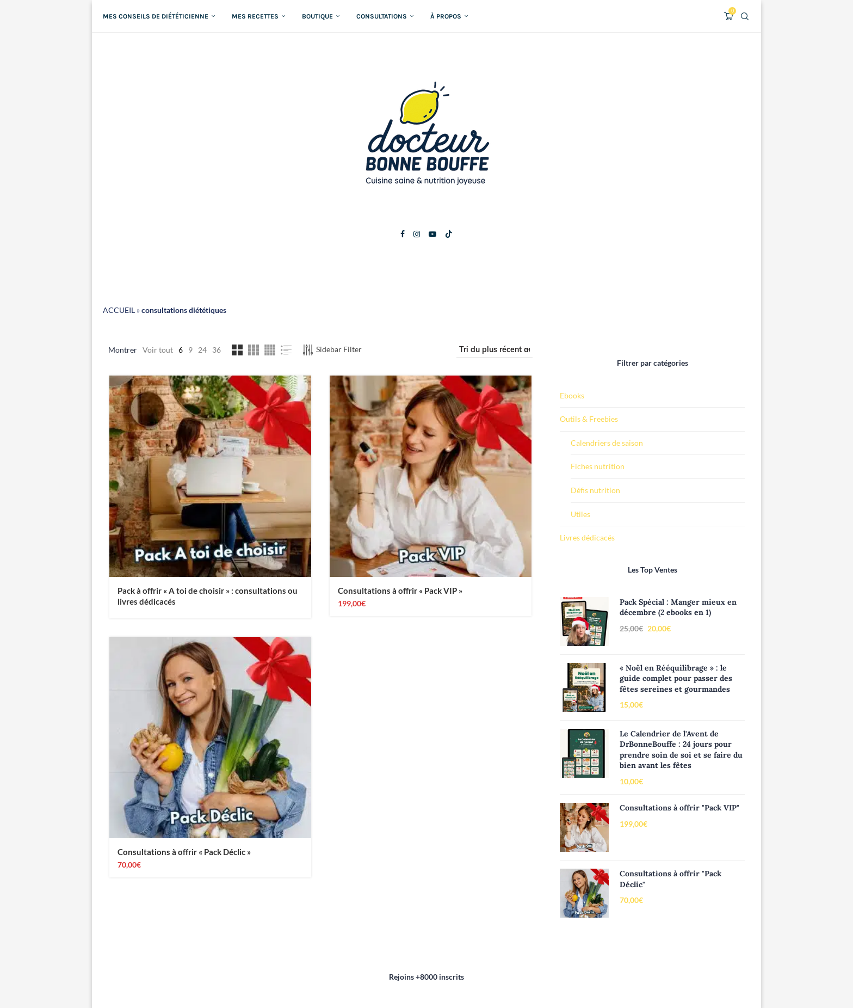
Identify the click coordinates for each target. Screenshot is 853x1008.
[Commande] (494, 350)
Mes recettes (255, 16)
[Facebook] (402, 234)
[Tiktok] (449, 234)
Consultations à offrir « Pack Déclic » (184, 852)
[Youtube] (432, 234)
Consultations (381, 16)
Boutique (317, 16)
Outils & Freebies (589, 418)
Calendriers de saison (607, 442)
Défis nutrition (595, 490)
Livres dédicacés (587, 537)
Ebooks (572, 395)
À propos (445, 16)
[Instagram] (416, 234)
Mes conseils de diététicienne (155, 16)
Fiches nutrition (598, 466)
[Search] (744, 16)
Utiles (580, 514)
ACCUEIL (119, 310)
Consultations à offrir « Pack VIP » (400, 591)
